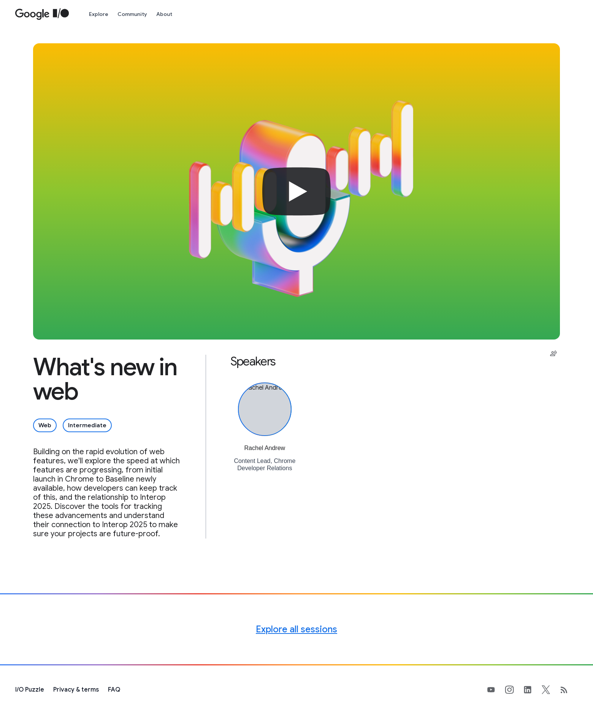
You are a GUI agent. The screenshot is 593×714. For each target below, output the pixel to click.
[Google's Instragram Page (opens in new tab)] (514, 690)
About (164, 14)
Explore (98, 14)
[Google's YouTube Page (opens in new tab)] (496, 690)
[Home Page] (42, 14)
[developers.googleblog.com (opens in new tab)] (569, 690)
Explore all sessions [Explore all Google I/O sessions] (296, 629)
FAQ (114, 689)
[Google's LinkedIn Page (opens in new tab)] (532, 690)
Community (132, 14)
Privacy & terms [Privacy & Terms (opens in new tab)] (76, 689)
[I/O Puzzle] (29, 689)
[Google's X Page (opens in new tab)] (550, 690)
